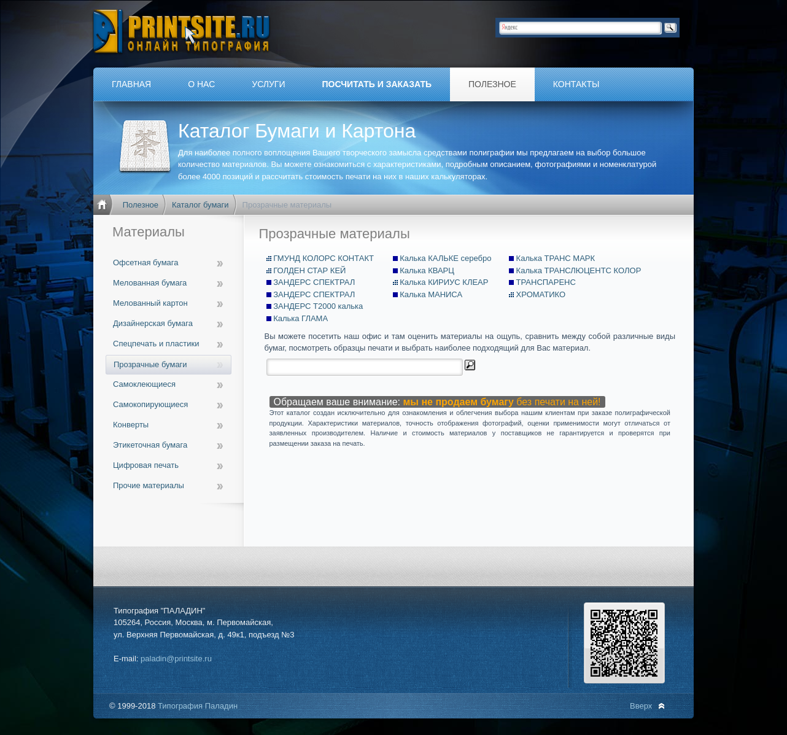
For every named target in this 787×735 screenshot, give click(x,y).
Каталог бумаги (200, 204)
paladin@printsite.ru (176, 658)
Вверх (641, 705)
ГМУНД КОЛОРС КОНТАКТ (323, 258)
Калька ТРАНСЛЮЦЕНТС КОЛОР (579, 270)
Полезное (140, 204)
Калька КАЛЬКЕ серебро (445, 258)
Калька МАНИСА (431, 294)
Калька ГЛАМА (300, 318)
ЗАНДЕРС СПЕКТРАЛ (314, 282)
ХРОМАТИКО (540, 294)
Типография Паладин (198, 705)
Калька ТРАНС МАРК (555, 258)
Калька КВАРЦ (427, 270)
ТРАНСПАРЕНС (546, 282)
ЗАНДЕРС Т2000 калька (318, 306)
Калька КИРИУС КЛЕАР (444, 282)
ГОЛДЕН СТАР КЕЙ (309, 270)
